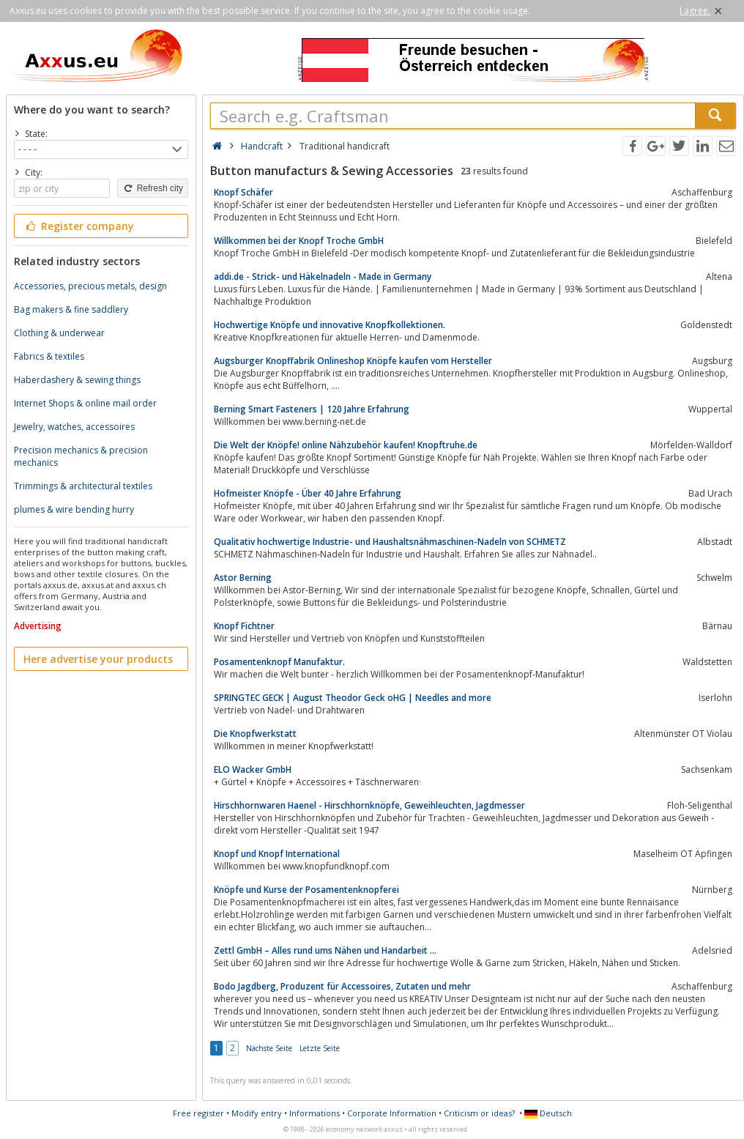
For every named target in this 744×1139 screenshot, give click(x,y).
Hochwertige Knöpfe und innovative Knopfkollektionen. (329, 325)
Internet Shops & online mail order (85, 403)
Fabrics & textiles (49, 356)
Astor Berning (243, 577)
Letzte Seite (320, 1048)
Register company (78, 226)
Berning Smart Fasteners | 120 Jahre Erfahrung (311, 409)
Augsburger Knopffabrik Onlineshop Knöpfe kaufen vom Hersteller (353, 361)
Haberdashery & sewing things (77, 380)
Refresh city (152, 188)
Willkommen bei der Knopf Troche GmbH (299, 240)
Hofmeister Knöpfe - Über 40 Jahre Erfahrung (307, 493)
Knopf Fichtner (244, 626)
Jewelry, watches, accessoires (74, 426)
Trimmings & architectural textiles (83, 486)
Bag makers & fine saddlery (71, 309)
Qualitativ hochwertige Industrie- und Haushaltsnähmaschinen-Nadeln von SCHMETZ (390, 541)
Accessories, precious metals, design (90, 286)
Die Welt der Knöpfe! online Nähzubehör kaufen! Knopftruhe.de (345, 445)
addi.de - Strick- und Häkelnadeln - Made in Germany (322, 276)
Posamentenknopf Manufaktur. (279, 662)
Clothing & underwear (59, 333)
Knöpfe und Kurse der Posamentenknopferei (306, 889)
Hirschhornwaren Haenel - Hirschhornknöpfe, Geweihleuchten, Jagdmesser (369, 805)
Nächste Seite (269, 1048)
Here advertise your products (98, 659)
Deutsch (548, 1113)
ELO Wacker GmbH (252, 769)
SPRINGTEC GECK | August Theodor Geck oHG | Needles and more (352, 697)
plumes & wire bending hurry (74, 509)
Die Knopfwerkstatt (255, 733)
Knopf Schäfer (243, 192)
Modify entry (256, 1113)
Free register (198, 1113)
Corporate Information (391, 1113)
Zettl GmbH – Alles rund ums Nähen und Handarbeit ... (325, 950)
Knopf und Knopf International (277, 853)
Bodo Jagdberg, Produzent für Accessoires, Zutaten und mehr (342, 986)
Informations (314, 1113)
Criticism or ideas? (479, 1113)
